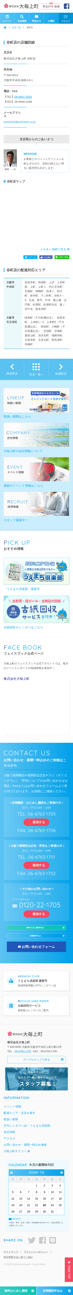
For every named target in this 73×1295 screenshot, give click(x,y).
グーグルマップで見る (36, 1071)
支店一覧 (16, 27)
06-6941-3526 (23, 96)
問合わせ (36, 18)
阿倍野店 (12, 373)
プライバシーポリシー (36, 1263)
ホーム (5, 27)
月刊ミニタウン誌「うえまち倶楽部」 (28, 1137)
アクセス (9, 1150)
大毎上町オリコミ (15, 1162)
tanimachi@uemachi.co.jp (20, 121)
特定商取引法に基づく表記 (18, 1268)
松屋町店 (61, 373)
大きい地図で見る (54, 249)
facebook (42, 1252)
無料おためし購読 (16, 1290)
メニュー (65, 18)
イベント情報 (12, 1118)
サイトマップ (11, 1263)
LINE (52, 1252)
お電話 (51, 18)
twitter (32, 1252)
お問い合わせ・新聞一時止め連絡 (25, 1156)
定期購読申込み (53, 1290)
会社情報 (9, 1143)
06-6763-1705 (23, 1063)
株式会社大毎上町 (16, 678)
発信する (36, 822)
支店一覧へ (36, 374)
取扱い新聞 (11, 1131)
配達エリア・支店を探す (19, 1124)
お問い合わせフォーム (38, 958)
